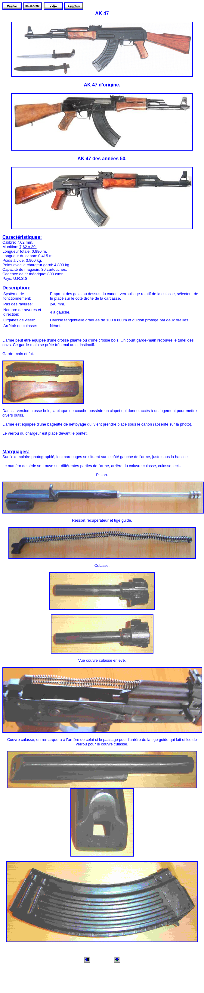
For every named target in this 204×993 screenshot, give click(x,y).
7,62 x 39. (27, 247)
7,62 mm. (25, 242)
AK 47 (102, 13)
